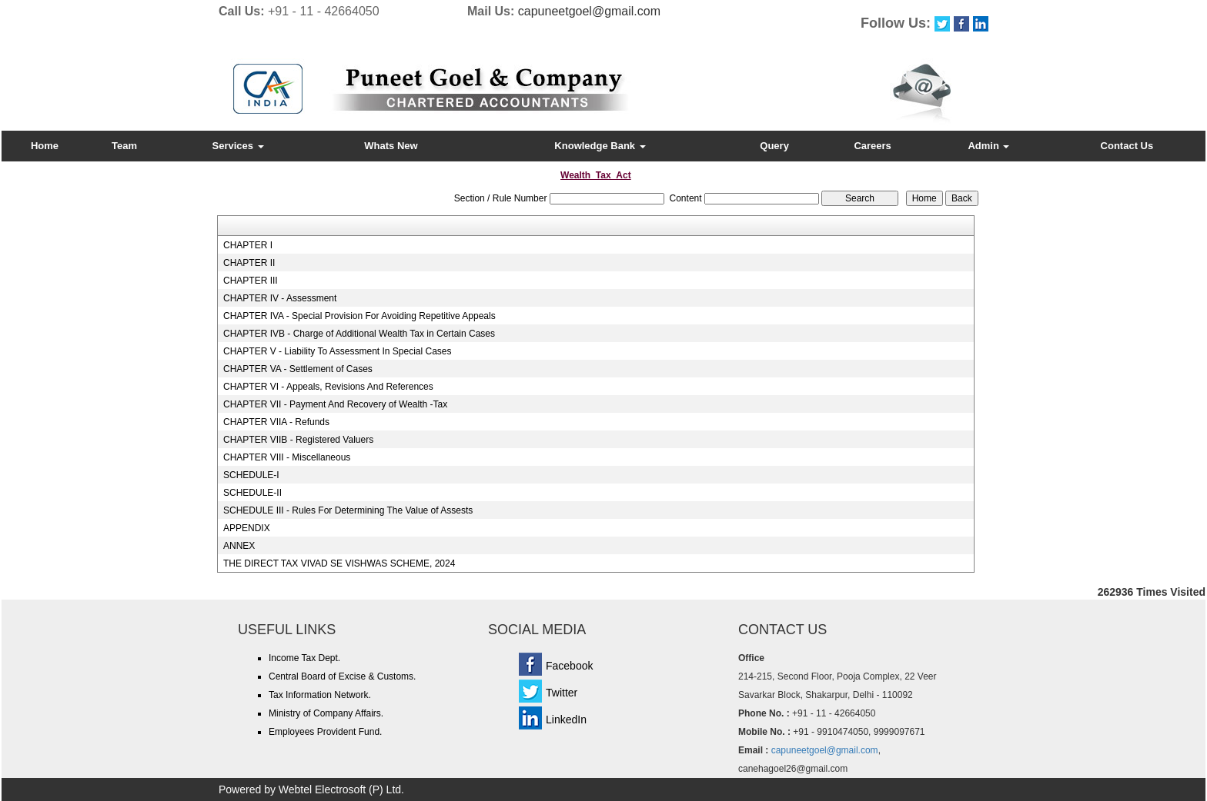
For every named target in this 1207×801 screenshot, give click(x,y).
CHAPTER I (247, 245)
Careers (872, 145)
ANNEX (239, 545)
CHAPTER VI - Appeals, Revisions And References (328, 386)
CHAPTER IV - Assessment (279, 298)
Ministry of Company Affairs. (326, 713)
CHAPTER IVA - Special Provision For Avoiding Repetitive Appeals (359, 316)
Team (124, 145)
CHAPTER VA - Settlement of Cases (298, 369)
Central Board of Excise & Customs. (342, 676)
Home (45, 145)
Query (774, 145)
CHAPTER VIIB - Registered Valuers (298, 439)
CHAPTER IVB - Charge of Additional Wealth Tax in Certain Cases (359, 333)
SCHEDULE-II (252, 492)
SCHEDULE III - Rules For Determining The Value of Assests (348, 510)
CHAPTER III (250, 280)
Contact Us (1127, 145)
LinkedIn (566, 719)
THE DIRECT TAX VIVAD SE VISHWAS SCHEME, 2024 (339, 563)
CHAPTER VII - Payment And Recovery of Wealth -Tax (335, 404)
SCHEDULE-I (251, 475)
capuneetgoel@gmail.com (589, 11)
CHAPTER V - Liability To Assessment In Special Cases (337, 351)
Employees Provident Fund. (325, 731)
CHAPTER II (249, 263)
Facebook (569, 666)
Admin (988, 145)
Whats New (390, 145)
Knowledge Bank (599, 145)
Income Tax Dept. (304, 658)
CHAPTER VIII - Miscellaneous (286, 457)
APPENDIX (246, 528)
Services (237, 145)
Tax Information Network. (320, 695)
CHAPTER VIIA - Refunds (276, 422)
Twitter (561, 692)
